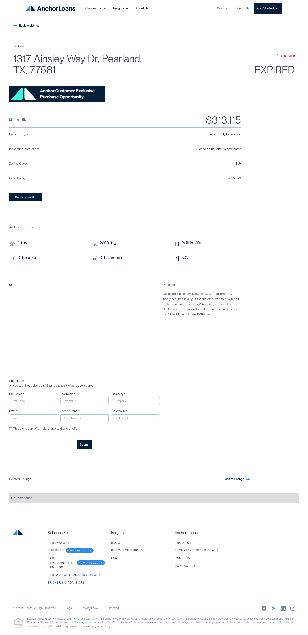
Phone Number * (70, 411)
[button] (95, 8)
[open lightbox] (57, 94)
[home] (50, 8)
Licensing (113, 608)
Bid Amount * (119, 411)
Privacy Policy (90, 608)
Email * (13, 411)
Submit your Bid (25, 197)
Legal (69, 608)
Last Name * (67, 394)
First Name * (16, 394)
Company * (118, 394)
